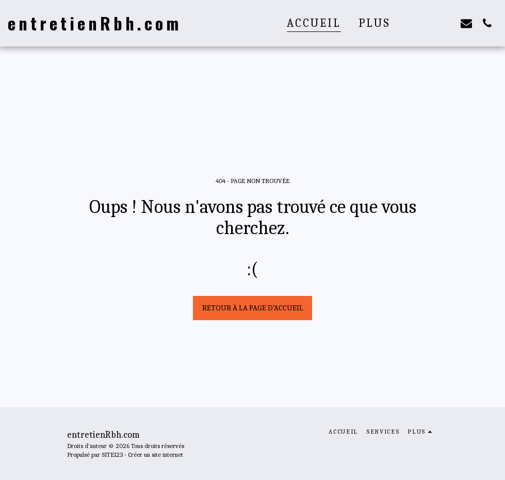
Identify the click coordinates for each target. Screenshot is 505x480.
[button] (425, 23)
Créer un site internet (155, 454)
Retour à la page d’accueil (252, 307)
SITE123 (112, 454)
